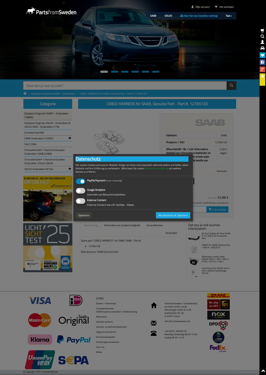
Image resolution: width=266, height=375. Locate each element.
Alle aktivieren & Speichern (173, 215)
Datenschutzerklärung (156, 168)
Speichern (83, 215)
